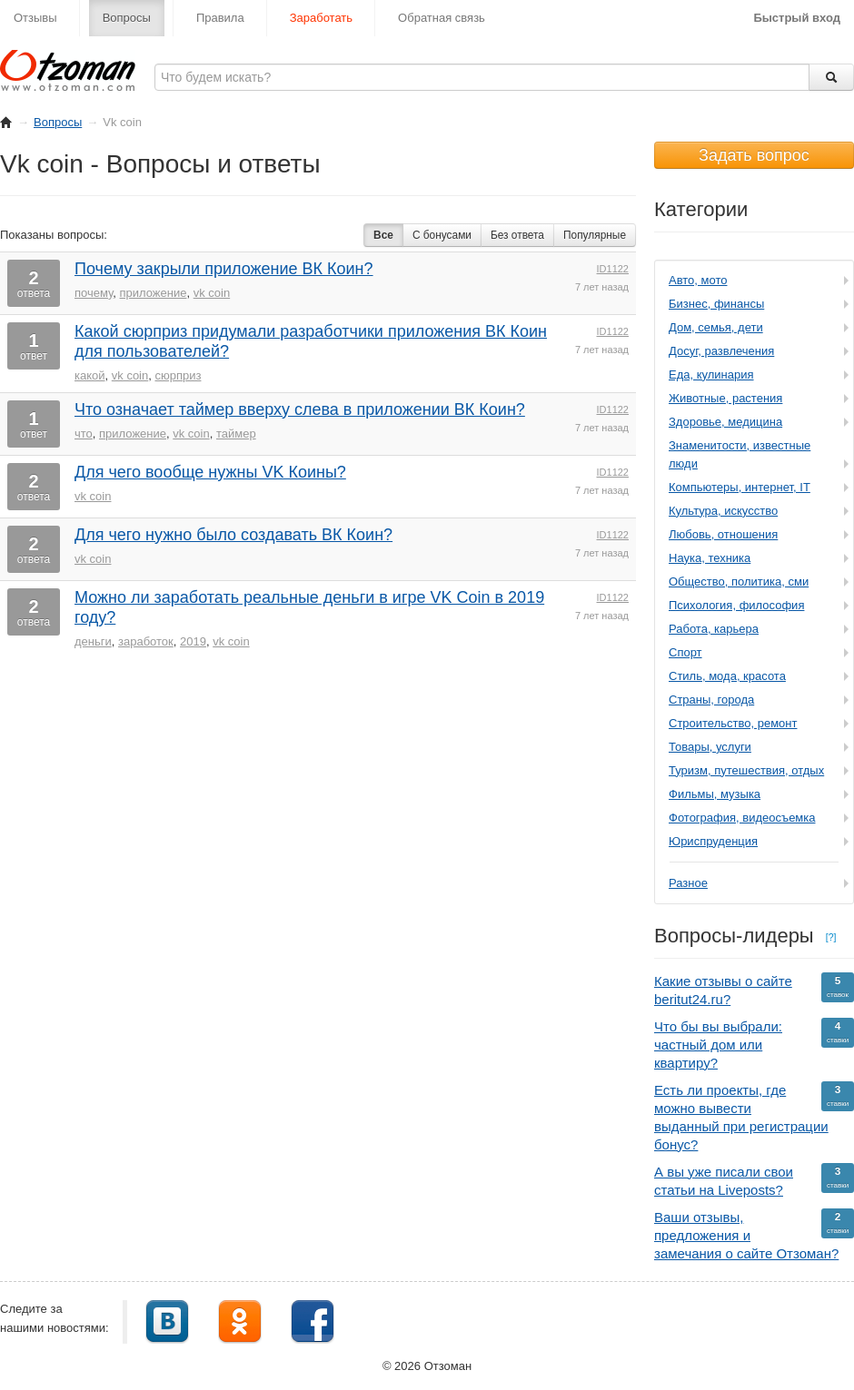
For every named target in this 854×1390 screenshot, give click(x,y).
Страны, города (711, 699)
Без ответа (517, 235)
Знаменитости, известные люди (739, 454)
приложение (153, 293)
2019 (193, 641)
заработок (146, 641)
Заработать (321, 18)
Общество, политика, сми (739, 581)
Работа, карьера (714, 629)
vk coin (212, 293)
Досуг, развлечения (721, 351)
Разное (688, 883)
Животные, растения (725, 398)
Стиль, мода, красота (727, 676)
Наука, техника (709, 558)
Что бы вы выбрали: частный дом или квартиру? (754, 1044)
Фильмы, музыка (714, 794)
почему (93, 293)
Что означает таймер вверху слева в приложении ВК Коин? (299, 409)
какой (89, 375)
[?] (831, 937)
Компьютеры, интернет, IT (739, 487)
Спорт (685, 652)
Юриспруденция (713, 841)
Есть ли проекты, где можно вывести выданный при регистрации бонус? (754, 1116)
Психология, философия (736, 605)
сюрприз (177, 375)
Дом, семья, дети (716, 327)
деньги (93, 641)
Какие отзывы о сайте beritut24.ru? (754, 989)
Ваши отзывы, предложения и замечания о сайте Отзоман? (754, 1234)
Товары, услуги (710, 747)
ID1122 (613, 268)
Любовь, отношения (723, 534)
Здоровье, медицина (725, 422)
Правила (220, 18)
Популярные (594, 235)
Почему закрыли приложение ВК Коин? (223, 269)
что (83, 433)
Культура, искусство (723, 511)
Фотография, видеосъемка (742, 817)
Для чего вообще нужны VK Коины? (210, 472)
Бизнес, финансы (716, 304)
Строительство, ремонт (733, 723)
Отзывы (35, 18)
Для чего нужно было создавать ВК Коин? (233, 535)
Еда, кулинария (711, 374)
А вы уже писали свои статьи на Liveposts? (754, 1180)
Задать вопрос (754, 155)
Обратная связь (441, 18)
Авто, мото (698, 280)
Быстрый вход (796, 18)
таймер (236, 433)
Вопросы (127, 18)
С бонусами (442, 235)
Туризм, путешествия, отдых (746, 770)
